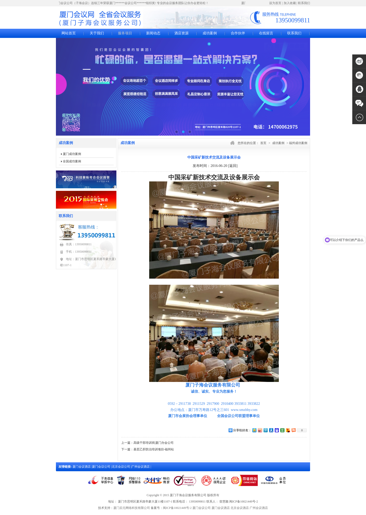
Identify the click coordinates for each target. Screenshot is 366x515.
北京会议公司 (121, 466)
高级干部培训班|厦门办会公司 (153, 443)
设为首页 (275, 3)
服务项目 (125, 33)
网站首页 (69, 33)
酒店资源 (181, 33)
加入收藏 (290, 3)
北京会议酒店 (240, 508)
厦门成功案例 (72, 154)
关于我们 (97, 33)
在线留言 (266, 33)
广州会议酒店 (140, 466)
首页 (263, 143)
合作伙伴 (238, 33)
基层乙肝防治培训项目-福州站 (153, 449)
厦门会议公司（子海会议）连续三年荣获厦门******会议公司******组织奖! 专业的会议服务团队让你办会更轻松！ (132, 3)
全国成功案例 (72, 161)
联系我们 (304, 3)
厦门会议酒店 (82, 466)
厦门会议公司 (101, 466)
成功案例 (210, 33)
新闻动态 (153, 33)
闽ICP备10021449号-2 (177, 508)
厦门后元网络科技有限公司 (131, 508)
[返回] (232, 166)
